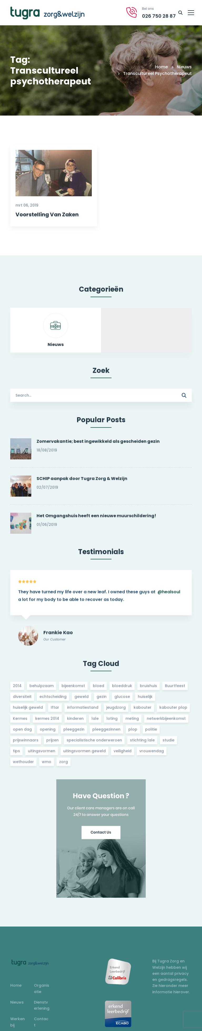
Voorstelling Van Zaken (47, 214)
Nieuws (184, 67)
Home (161, 67)
